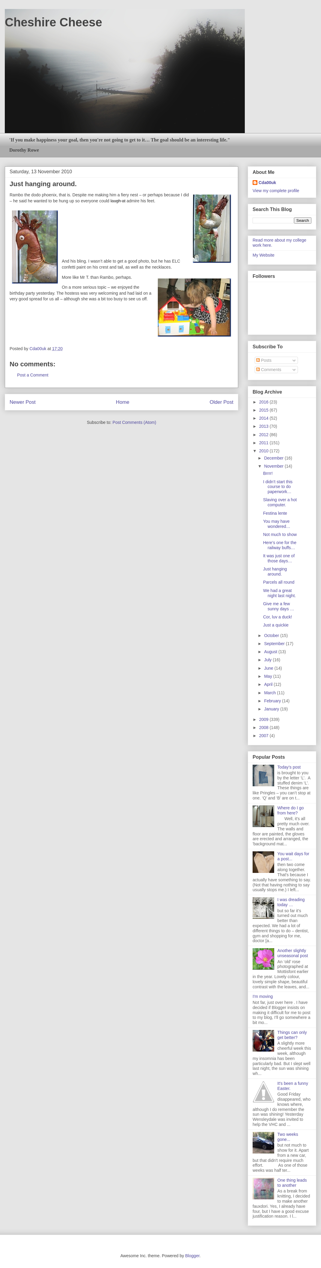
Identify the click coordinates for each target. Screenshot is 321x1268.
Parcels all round (278, 582)
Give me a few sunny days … (278, 606)
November (274, 466)
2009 (264, 719)
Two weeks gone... (288, 1137)
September (275, 643)
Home (122, 402)
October (272, 635)
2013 (264, 426)
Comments (268, 369)
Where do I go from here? (291, 810)
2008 (264, 727)
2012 (264, 434)
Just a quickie (276, 625)
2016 (264, 402)
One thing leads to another (292, 1183)
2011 (264, 442)
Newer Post (23, 402)
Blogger (192, 1255)
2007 (264, 735)
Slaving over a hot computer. (280, 502)
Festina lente (275, 513)
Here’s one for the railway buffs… (279, 545)
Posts (264, 360)
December (274, 458)
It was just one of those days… (279, 558)
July (268, 659)
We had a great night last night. (279, 593)
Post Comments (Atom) (134, 422)
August (271, 651)
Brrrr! (268, 473)
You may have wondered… (276, 524)
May (268, 676)
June (269, 668)
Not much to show (280, 534)
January (272, 709)
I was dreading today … (291, 902)
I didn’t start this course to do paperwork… (277, 486)
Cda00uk (267, 182)
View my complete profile (276, 190)
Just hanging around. (275, 571)
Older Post (221, 402)
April (269, 684)
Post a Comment (32, 375)
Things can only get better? (292, 1035)
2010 (264, 450)
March (270, 692)
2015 (264, 410)
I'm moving (263, 996)
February (273, 700)
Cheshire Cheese (53, 22)
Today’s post (289, 767)
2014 (264, 418)
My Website (263, 255)
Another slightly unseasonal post (293, 953)
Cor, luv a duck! (277, 617)
